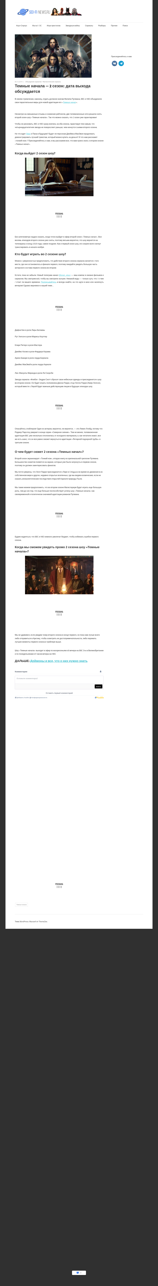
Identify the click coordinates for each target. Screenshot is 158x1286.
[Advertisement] (59, 785)
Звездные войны (73, 25)
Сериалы (89, 25)
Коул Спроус (21, 25)
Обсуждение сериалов (33, 82)
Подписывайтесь (48, 282)
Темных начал (69, 102)
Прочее (114, 25)
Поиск (125, 25)
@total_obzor (65, 275)
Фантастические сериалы (52, 82)
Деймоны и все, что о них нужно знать (59, 660)
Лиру (28, 133)
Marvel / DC (37, 25)
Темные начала (21, 905)
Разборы (102, 25)
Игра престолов (53, 25)
